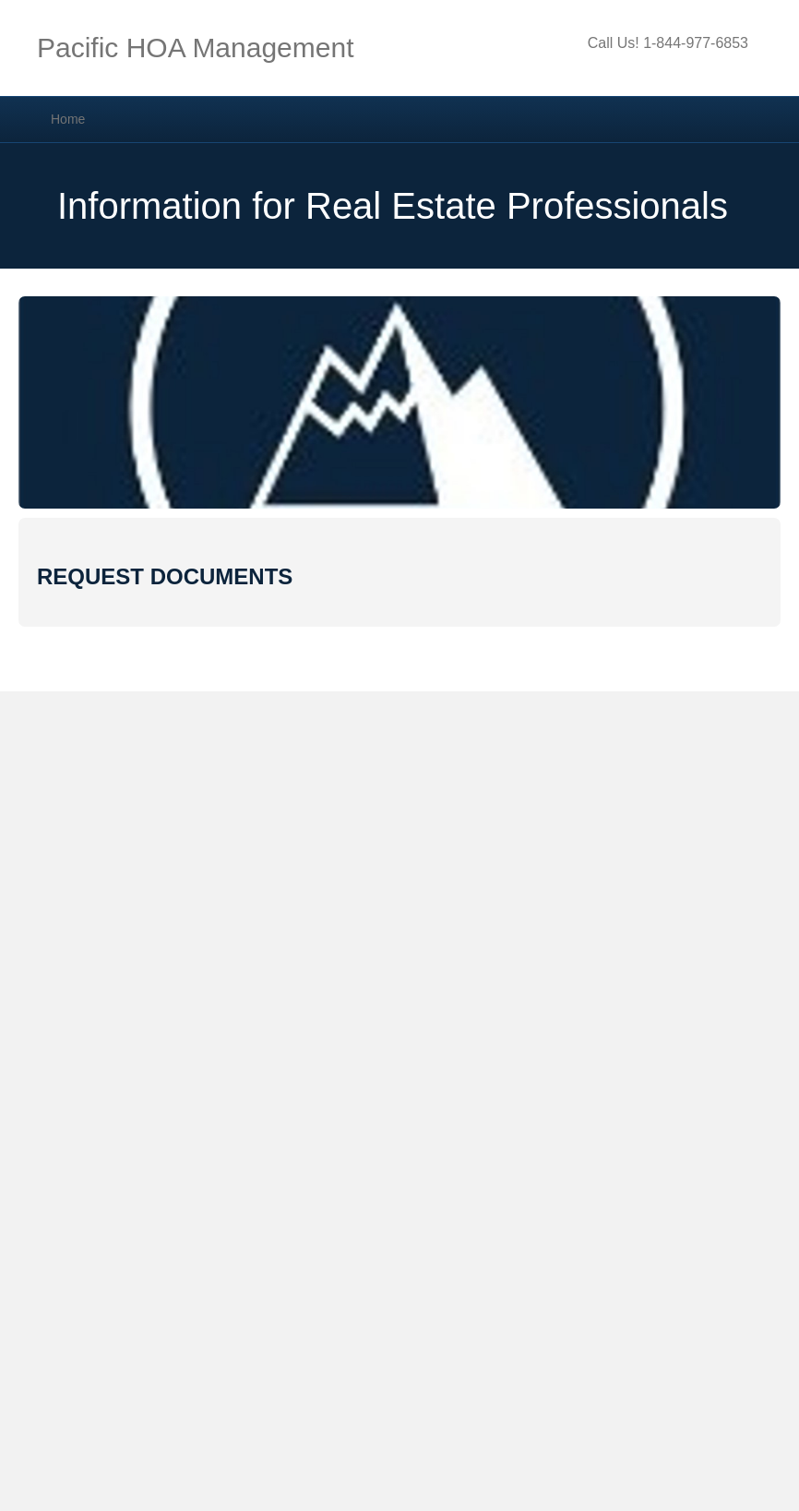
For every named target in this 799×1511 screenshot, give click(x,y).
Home (68, 119)
